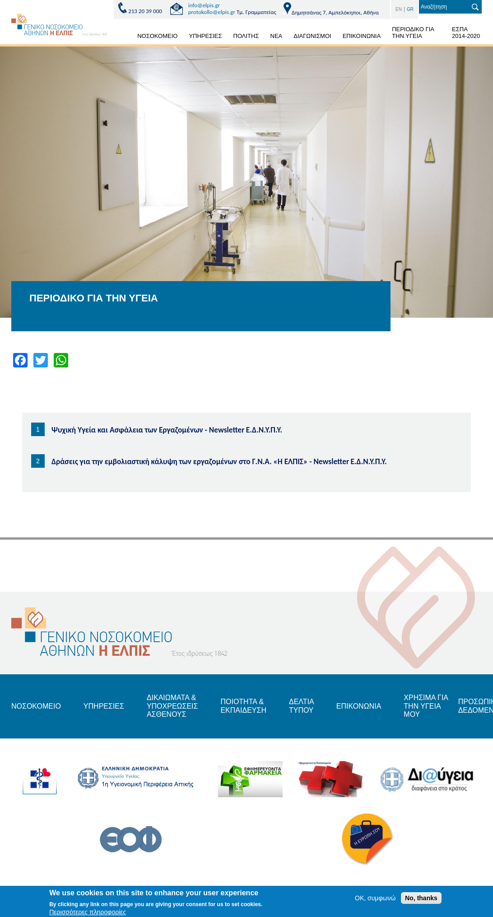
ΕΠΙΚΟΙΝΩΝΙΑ (362, 36)
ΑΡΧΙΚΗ (121, 37)
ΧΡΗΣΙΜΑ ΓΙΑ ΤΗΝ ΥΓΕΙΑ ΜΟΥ (426, 706)
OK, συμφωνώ (375, 898)
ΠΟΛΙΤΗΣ (246, 36)
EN (398, 9)
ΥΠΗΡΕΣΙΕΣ (205, 36)
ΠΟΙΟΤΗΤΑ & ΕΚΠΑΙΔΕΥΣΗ (243, 706)
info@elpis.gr (204, 5)
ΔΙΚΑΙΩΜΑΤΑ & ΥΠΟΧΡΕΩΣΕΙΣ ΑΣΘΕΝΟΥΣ (172, 706)
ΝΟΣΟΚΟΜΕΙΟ (157, 36)
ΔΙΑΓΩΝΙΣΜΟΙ (312, 36)
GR (410, 9)
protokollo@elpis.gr (211, 12)
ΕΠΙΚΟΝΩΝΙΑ (358, 706)
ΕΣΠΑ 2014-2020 (466, 32)
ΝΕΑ (276, 36)
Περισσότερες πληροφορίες (87, 912)
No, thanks (421, 898)
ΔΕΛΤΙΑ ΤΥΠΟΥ (301, 706)
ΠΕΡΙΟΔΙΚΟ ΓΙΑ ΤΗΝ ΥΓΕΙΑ (413, 32)
